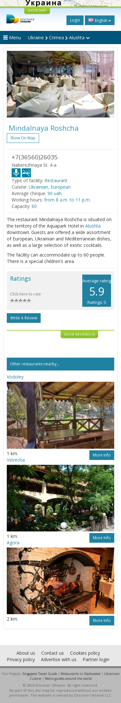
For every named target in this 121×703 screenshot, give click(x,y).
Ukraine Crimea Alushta (59, 37)
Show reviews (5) (79, 334)
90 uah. (55, 193)
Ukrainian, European (50, 187)
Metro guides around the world (68, 678)
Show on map (22, 138)
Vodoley (15, 377)
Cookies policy (85, 653)
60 (34, 206)
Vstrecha (16, 460)
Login (75, 20)
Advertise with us (58, 659)
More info (102, 455)
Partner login (96, 659)
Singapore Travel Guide (39, 673)
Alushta (93, 226)
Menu (12, 37)
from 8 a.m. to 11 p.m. (67, 200)
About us (25, 653)
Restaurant (56, 180)
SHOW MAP (37, 10)
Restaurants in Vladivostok (81, 673)
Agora (13, 542)
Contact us (52, 653)
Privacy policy (21, 659)
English (99, 20)
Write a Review (23, 318)
